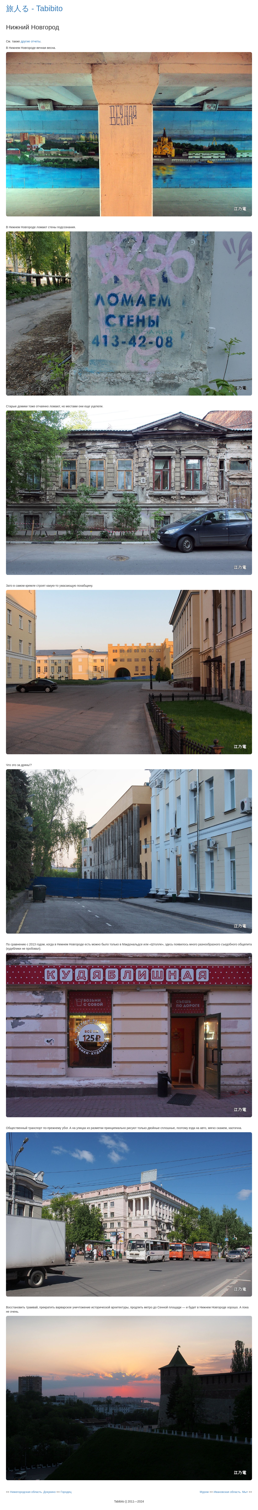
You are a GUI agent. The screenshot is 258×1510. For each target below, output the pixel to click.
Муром (204, 1492)
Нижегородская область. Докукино (33, 1492)
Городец (66, 1492)
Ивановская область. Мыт (231, 1492)
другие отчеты (30, 41)
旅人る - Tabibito (34, 8)
